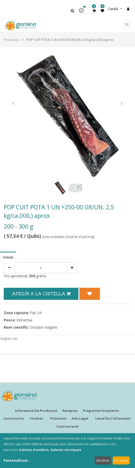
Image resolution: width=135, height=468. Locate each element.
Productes (11, 39)
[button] (82, 12)
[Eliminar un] (9, 267)
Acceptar (121, 460)
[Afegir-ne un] (72, 267)
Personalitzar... (17, 460)
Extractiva (24, 320)
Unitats (8, 257)
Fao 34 (35, 312)
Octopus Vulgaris (43, 327)
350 (32, 275)
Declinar (102, 460)
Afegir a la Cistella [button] (41, 293)
